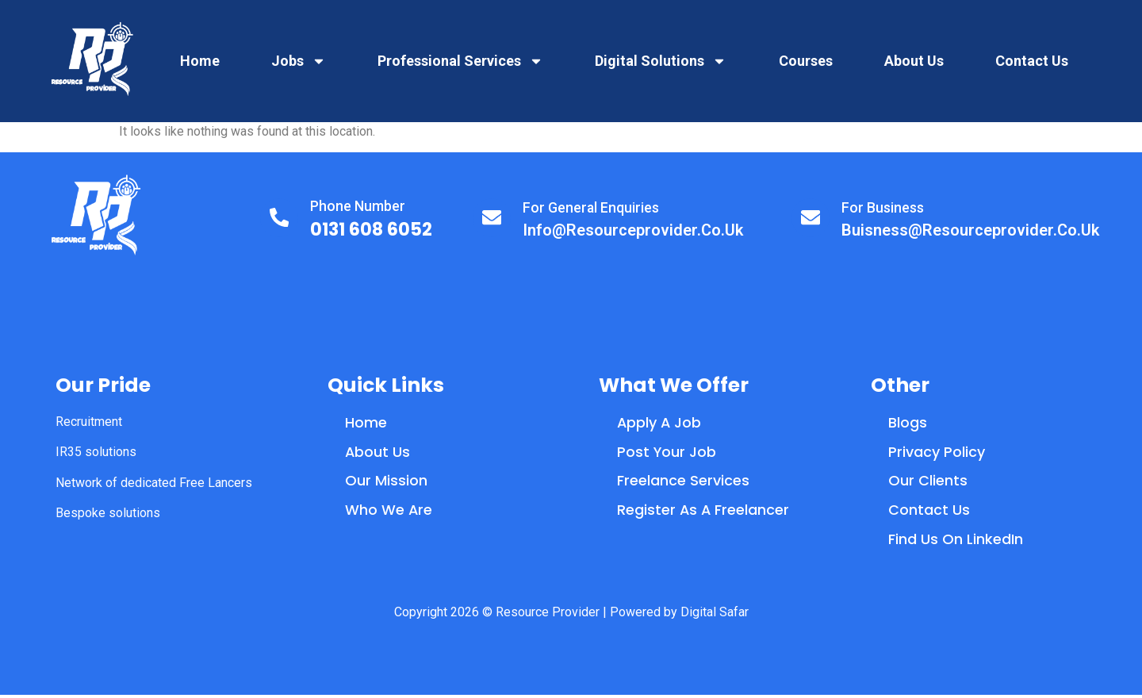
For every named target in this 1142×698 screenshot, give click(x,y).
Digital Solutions (660, 61)
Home (200, 60)
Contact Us (1031, 60)
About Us (914, 60)
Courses (806, 60)
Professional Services (460, 61)
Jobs (298, 61)
